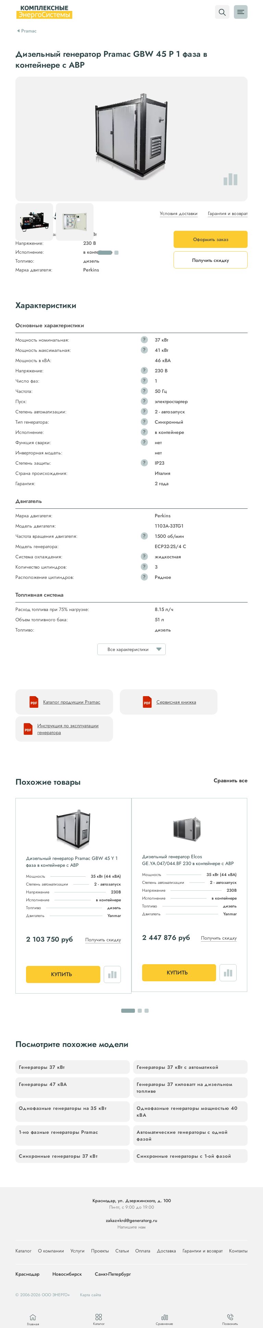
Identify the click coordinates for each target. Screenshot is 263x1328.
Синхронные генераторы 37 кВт (58, 1156)
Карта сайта (90, 1295)
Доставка (166, 1250)
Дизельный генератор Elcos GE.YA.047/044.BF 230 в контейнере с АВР (188, 860)
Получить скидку (103, 939)
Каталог (23, 1250)
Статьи (122, 1250)
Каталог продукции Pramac (64, 702)
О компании (51, 1250)
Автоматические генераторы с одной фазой (182, 1135)
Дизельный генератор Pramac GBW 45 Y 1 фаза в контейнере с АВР (71, 861)
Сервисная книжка (168, 702)
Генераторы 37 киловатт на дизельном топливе (185, 1087)
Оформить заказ (210, 239)
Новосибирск (67, 1274)
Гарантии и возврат (203, 1250)
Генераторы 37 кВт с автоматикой (177, 1067)
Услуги (78, 1250)
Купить (61, 974)
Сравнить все (231, 780)
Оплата (142, 1250)
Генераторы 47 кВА (43, 1084)
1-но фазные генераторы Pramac (58, 1132)
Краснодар (27, 1274)
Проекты (100, 1250)
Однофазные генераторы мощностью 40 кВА (187, 1111)
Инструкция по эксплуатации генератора (60, 729)
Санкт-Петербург (113, 1274)
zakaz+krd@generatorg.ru (131, 1220)
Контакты (238, 1250)
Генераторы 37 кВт (42, 1067)
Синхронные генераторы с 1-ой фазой (184, 1156)
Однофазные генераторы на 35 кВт (63, 1108)
